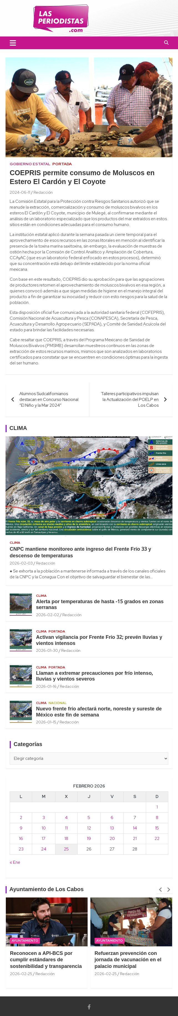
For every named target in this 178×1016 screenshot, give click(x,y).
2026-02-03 (21, 563)
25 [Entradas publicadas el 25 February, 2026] (66, 849)
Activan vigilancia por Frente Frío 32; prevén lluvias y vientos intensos (99, 640)
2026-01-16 (46, 686)
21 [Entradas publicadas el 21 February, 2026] (135, 838)
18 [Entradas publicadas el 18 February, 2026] (66, 838)
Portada (62, 163)
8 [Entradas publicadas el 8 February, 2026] (157, 817)
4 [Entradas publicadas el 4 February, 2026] (66, 817)
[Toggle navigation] (13, 42)
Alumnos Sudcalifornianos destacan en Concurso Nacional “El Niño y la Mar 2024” (48, 399)
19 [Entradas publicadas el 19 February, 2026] (89, 838)
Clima (15, 542)
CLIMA (18, 428)
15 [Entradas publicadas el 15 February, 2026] (157, 828)
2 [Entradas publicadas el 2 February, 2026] (21, 817)
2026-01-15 (46, 722)
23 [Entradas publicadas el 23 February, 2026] (21, 849)
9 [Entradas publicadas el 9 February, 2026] (21, 828)
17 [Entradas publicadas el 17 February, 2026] (43, 838)
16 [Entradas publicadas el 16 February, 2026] (21, 838)
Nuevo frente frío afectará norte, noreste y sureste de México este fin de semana (99, 712)
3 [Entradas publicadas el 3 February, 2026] (43, 817)
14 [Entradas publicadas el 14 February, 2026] (135, 828)
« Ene (15, 862)
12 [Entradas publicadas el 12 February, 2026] (89, 828)
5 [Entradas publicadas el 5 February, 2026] (89, 817)
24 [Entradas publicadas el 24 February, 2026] (43, 849)
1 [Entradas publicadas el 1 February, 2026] (157, 807)
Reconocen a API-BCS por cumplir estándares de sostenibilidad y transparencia (46, 960)
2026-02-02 (47, 614)
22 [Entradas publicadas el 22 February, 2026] (156, 838)
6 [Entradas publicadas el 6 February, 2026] (112, 817)
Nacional (58, 703)
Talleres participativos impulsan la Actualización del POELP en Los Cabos (130, 399)
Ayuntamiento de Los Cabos (46, 889)
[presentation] (160, 890)
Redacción (43, 192)
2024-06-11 (20, 192)
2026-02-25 (21, 973)
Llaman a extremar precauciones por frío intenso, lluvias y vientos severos (94, 676)
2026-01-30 (47, 650)
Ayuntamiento (25, 940)
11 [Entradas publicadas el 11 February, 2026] (66, 828)
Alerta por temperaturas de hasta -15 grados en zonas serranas (100, 605)
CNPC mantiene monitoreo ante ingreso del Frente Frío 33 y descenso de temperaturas (80, 552)
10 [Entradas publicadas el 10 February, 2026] (44, 828)
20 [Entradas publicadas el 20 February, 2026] (112, 838)
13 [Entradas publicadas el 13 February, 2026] (112, 828)
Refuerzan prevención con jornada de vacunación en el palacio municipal (128, 960)
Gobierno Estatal (30, 163)
